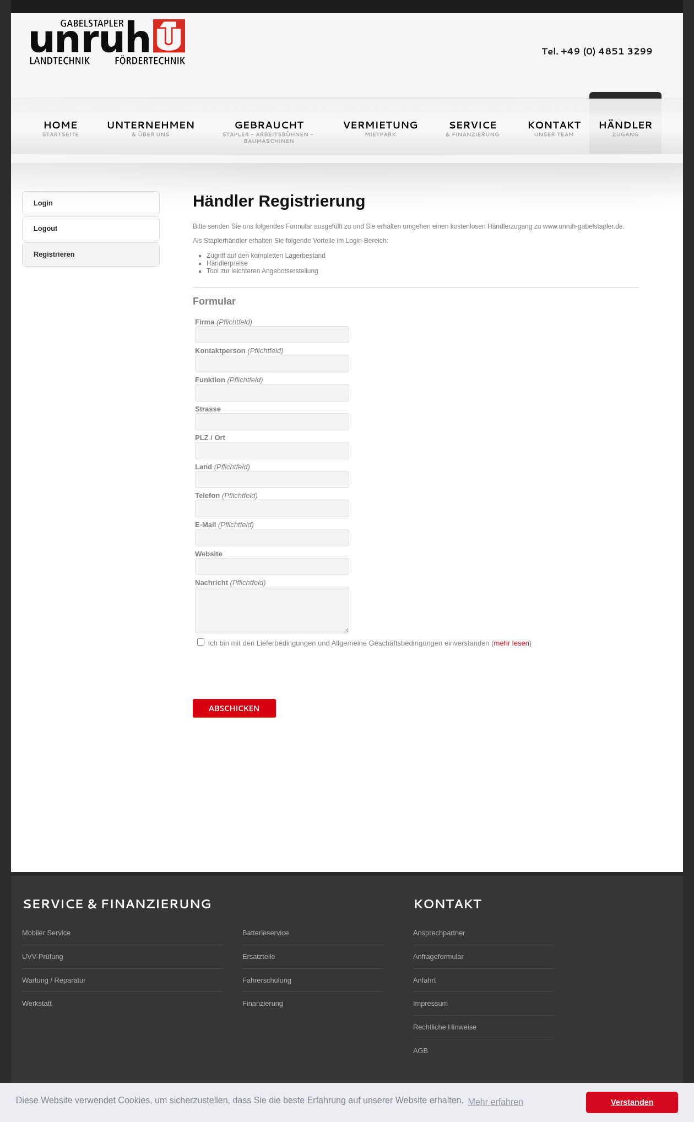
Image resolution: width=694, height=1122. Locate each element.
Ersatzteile (258, 956)
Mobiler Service (46, 933)
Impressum (430, 1003)
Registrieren (54, 254)
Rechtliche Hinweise (444, 1027)
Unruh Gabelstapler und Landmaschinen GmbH (106, 41)
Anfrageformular (438, 956)
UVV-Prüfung (42, 956)
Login (43, 203)
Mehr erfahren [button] (496, 1102)
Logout (45, 228)
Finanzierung (262, 1003)
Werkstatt (37, 1003)
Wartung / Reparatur (53, 980)
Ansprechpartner (439, 933)
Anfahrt (424, 980)
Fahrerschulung (266, 980)
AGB (420, 1051)
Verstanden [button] (632, 1102)
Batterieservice (265, 933)
